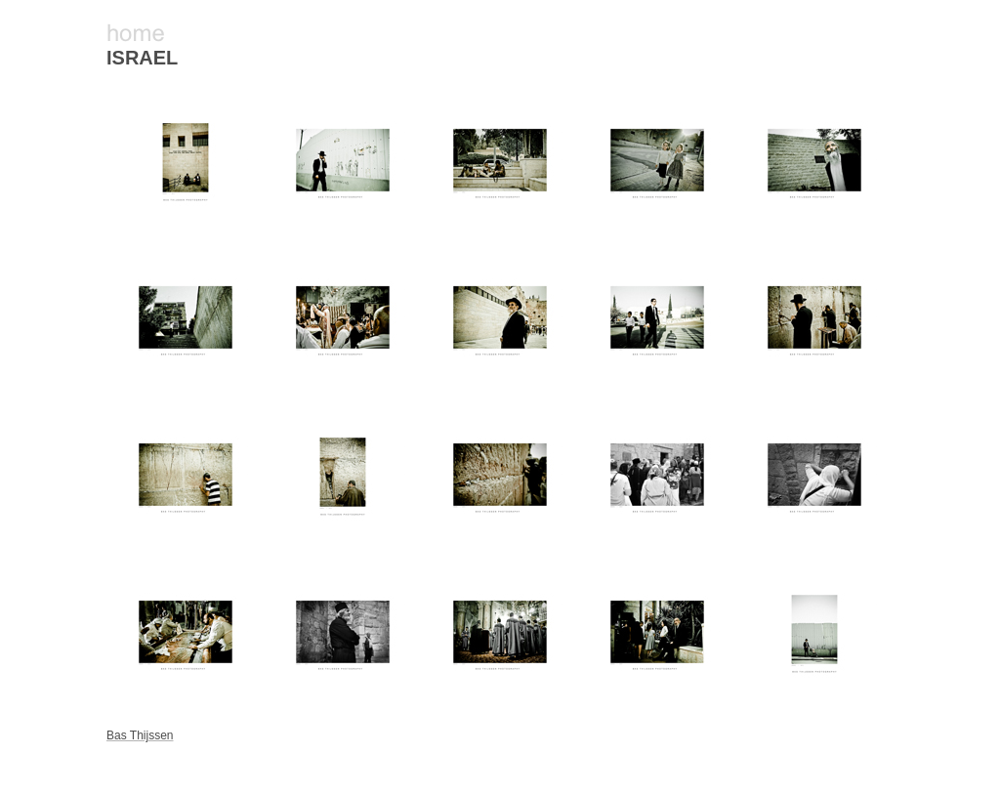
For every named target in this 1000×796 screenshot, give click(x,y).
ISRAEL (142, 57)
